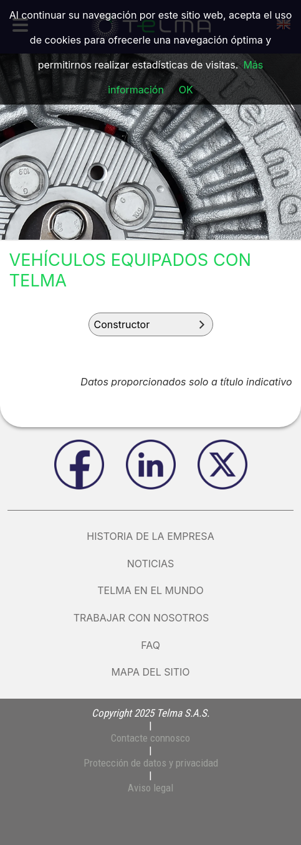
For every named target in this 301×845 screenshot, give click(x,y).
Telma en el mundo (150, 590)
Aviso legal (150, 787)
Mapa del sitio (150, 672)
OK (186, 89)
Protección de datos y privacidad (151, 763)
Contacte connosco (150, 738)
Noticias (150, 563)
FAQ (150, 645)
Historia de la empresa (150, 536)
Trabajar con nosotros (151, 617)
